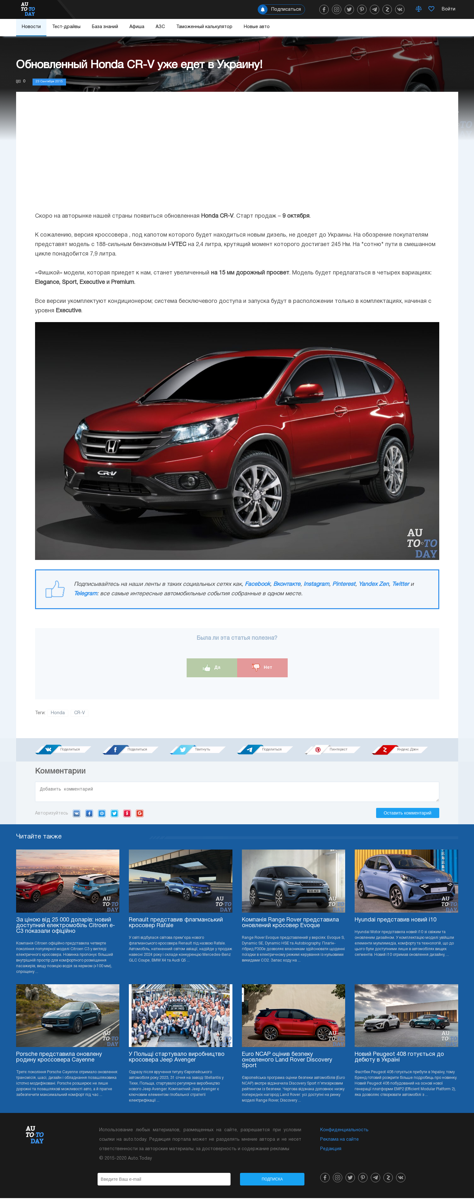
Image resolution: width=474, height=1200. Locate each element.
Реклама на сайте (339, 1141)
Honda (58, 713)
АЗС (160, 27)
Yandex (127, 815)
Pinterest (343, 584)
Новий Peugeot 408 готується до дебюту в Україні (399, 1059)
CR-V (79, 713)
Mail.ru (102, 815)
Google (140, 815)
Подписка (272, 1181)
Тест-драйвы (66, 27)
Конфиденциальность (344, 1132)
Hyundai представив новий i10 (395, 922)
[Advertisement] (237, 158)
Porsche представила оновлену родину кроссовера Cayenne (59, 1059)
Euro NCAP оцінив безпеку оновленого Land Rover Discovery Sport (287, 1062)
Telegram (85, 594)
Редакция (330, 1151)
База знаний (105, 27)
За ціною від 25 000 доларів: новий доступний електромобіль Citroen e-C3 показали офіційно (65, 927)
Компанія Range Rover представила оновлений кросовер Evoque (290, 924)
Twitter (400, 584)
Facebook (257, 584)
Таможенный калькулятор (204, 27)
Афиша (136, 27)
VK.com (77, 815)
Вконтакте (286, 584)
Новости (31, 27)
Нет (262, 668)
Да (212, 668)
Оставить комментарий (407, 814)
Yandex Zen (373, 584)
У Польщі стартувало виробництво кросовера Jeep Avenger (177, 1059)
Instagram (316, 584)
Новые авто (257, 27)
